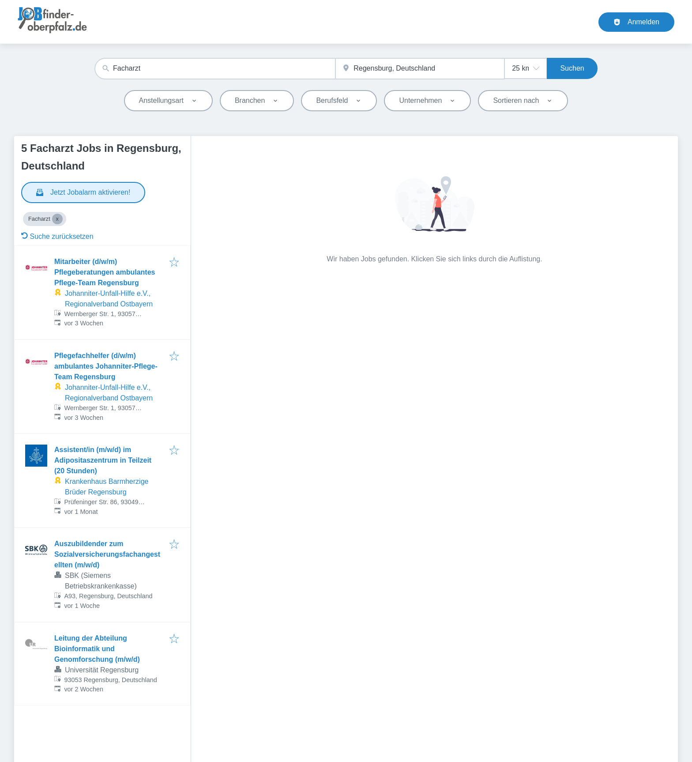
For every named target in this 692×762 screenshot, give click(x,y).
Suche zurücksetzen (57, 236)
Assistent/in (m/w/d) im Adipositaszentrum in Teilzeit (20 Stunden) (102, 460)
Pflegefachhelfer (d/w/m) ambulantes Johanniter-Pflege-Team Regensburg (106, 366)
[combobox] (214, 68)
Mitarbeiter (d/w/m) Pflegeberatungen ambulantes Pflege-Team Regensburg (104, 272)
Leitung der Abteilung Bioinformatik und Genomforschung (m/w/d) (97, 648)
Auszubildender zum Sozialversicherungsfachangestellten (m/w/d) (107, 554)
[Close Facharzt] (57, 219)
